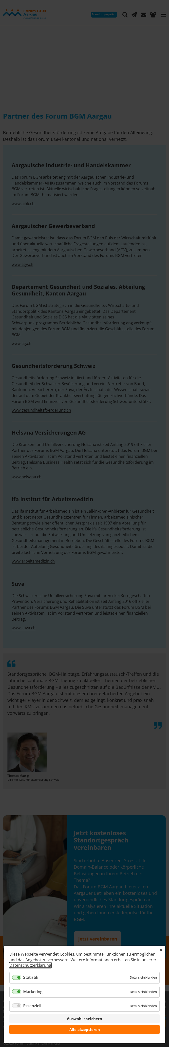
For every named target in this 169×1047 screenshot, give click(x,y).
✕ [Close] (161, 950)
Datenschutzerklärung (30, 965)
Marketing (32, 991)
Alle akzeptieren (84, 1029)
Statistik (30, 977)
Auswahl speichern (84, 1018)
